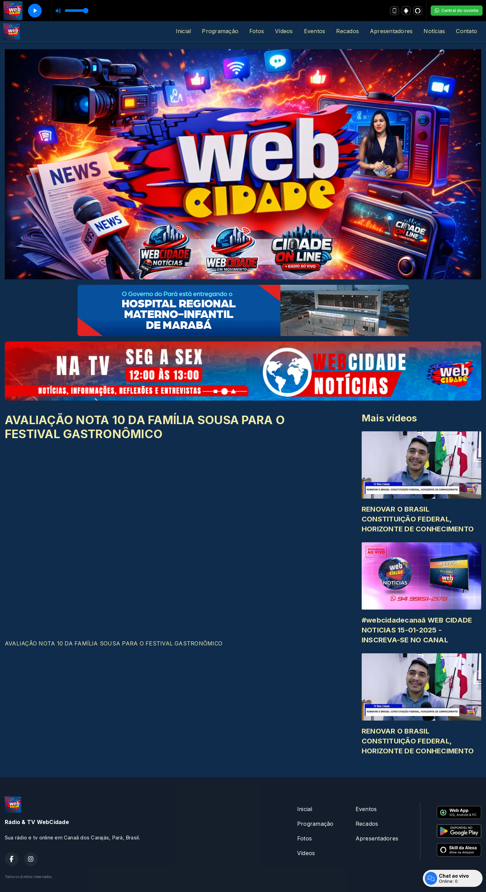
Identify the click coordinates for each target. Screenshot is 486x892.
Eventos (314, 31)
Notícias (434, 31)
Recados (347, 31)
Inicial (183, 31)
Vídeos (284, 31)
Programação (220, 31)
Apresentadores (391, 31)
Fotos (256, 31)
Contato (466, 31)
